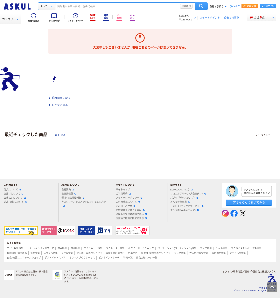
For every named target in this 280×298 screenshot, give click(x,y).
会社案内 (67, 189)
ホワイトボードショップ (141, 248)
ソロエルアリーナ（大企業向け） (188, 193)
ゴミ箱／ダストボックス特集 (246, 248)
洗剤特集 (35, 253)
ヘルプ (236, 6)
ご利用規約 (123, 193)
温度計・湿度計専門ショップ (155, 253)
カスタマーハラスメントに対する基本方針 (83, 203)
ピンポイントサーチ (109, 257)
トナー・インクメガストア (40, 248)
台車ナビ (132, 253)
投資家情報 (68, 193)
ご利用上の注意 (125, 206)
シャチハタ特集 (237, 253)
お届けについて (13, 193)
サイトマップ (123, 189)
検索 (201, 6)
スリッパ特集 (51, 253)
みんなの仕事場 (180, 202)
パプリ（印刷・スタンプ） (184, 197)
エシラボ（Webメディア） (184, 210)
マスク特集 (180, 253)
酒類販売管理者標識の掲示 (131, 214)
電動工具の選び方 (115, 253)
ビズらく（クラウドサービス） (187, 206)
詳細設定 (186, 6)
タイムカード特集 (93, 248)
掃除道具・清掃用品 (17, 253)
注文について (12, 189)
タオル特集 (67, 253)
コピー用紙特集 (15, 248)
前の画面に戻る (59, 97)
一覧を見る (59, 135)
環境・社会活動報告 (72, 197)
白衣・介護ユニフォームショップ (24, 257)
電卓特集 (62, 248)
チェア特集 (206, 248)
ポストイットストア (55, 257)
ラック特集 (221, 248)
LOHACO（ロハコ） (181, 189)
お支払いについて (15, 197)
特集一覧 (128, 257)
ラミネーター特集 (115, 248)
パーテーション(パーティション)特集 (177, 248)
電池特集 (75, 248)
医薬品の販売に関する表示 (131, 218)
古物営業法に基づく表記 (130, 210)
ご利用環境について (128, 202)
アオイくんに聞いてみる (249, 202)
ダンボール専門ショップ (89, 253)
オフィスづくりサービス (82, 257)
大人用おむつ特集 (198, 253)
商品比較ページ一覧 (146, 257)
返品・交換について (15, 202)
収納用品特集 (219, 253)
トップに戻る (58, 105)
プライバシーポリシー (129, 197)
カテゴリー (10, 19)
